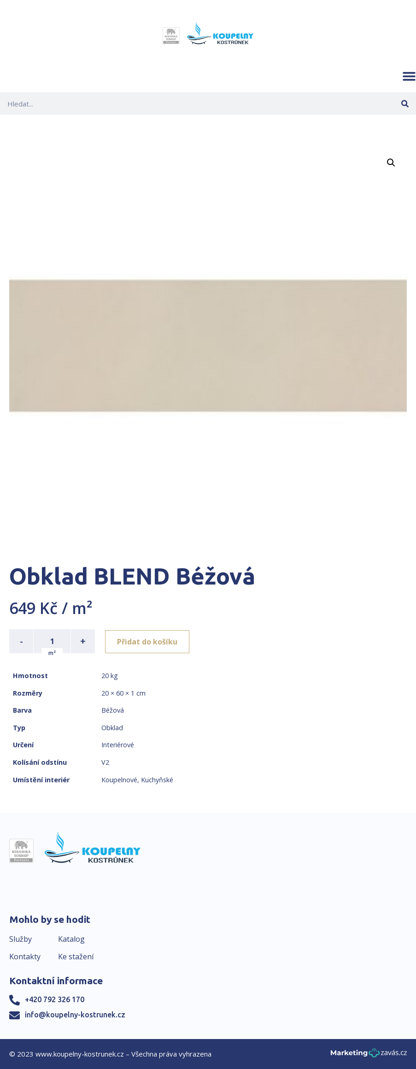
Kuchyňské (157, 779)
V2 (105, 762)
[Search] (404, 103)
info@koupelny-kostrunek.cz (75, 1014)
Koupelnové (119, 779)
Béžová (112, 710)
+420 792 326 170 (54, 999)
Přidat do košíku (148, 641)
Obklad (112, 727)
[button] (409, 76)
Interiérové (117, 744)
